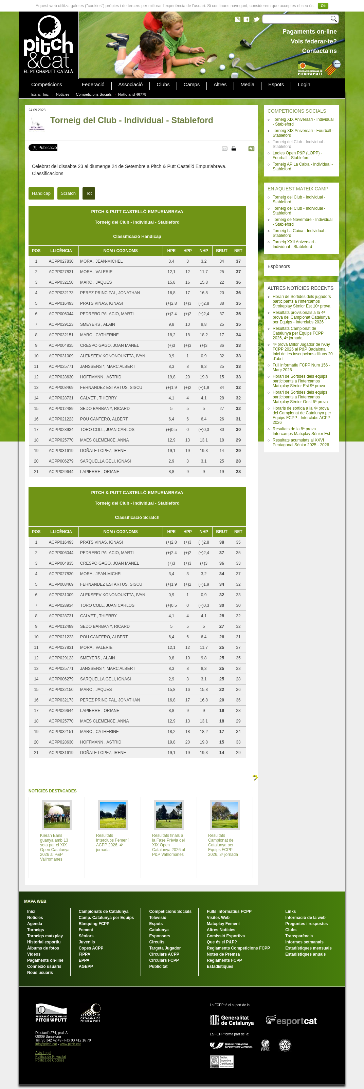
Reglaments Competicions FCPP (238, 948)
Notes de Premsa (223, 954)
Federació (93, 84)
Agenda (34, 923)
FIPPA (84, 954)
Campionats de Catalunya (104, 911)
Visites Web (218, 917)
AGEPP (86, 966)
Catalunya (158, 929)
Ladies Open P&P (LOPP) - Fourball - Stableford (297, 155)
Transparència (299, 936)
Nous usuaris (40, 972)
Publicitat (158, 966)
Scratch (68, 193)
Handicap (41, 193)
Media (248, 84)
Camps (192, 84)
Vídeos (33, 954)
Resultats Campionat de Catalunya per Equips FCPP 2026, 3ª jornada (223, 845)
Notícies (63, 94)
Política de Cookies (50, 1060)
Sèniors (86, 936)
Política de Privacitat (50, 1056)
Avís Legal (43, 1053)
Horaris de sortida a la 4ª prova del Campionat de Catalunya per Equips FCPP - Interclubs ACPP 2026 (302, 415)
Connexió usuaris (44, 966)
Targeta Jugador (165, 948)
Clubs (163, 84)
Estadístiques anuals (305, 954)
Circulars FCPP (164, 960)
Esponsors (159, 936)
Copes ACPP (91, 948)
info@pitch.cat (46, 1044)
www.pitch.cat (70, 1044)
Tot (89, 193)
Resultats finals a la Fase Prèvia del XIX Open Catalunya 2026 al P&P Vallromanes (168, 845)
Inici (46, 94)
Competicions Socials (94, 94)
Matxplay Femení (223, 923)
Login (304, 84)
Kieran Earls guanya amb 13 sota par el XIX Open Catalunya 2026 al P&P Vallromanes (55, 847)
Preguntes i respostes (306, 923)
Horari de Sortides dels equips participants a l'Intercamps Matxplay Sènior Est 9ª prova (300, 381)
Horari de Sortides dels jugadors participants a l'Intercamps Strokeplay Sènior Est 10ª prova (302, 301)
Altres (220, 84)
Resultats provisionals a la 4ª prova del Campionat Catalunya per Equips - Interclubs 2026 (301, 317)
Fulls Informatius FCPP (229, 911)
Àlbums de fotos (43, 948)
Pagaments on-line (45, 960)
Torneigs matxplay (45, 936)
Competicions (46, 84)
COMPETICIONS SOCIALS (297, 111)
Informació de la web (305, 917)
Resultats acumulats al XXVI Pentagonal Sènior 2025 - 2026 (301, 442)
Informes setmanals (304, 942)
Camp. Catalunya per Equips (106, 917)
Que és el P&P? (222, 942)
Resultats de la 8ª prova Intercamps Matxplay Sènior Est (301, 431)
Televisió (157, 917)
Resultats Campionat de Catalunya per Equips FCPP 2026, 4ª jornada (298, 333)
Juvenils (87, 942)
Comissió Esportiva (226, 936)
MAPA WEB (35, 901)
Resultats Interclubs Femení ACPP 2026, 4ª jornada (112, 842)
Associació (131, 84)
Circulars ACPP (164, 954)
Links (290, 911)
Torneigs (35, 929)
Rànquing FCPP (94, 923)
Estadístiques (220, 966)
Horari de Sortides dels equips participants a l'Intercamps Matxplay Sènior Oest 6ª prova (300, 397)
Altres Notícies (221, 929)
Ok (323, 6)
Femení (86, 929)
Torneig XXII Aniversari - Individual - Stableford (294, 244)
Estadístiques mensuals (308, 948)
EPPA (84, 960)
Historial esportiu (44, 942)
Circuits (156, 942)
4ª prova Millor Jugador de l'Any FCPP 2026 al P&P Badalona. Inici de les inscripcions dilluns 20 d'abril (303, 351)
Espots (276, 84)
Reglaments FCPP (224, 960)
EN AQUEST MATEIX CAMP (298, 188)
